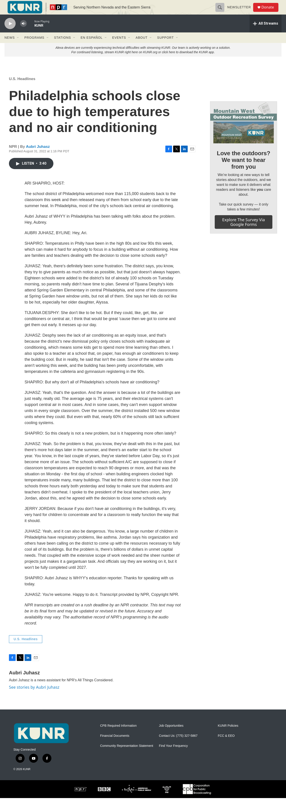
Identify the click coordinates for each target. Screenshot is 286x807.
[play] (10, 32)
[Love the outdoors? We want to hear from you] (243, 131)
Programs (34, 46)
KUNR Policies (228, 734)
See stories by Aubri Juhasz (34, 696)
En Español (92, 46)
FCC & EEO (226, 744)
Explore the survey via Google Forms (243, 231)
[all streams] (266, 32)
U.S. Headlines (22, 88)
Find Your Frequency (173, 754)
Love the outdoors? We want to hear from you (243, 169)
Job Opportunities (171, 734)
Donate (270, 11)
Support (165, 46)
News (9, 46)
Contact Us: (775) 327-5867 (178, 744)
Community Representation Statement (126, 754)
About (141, 46)
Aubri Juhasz (38, 155)
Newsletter (241, 11)
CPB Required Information (118, 734)
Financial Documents (114, 744)
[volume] (23, 33)
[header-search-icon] (221, 11)
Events (119, 46)
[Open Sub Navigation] (18, 46)
